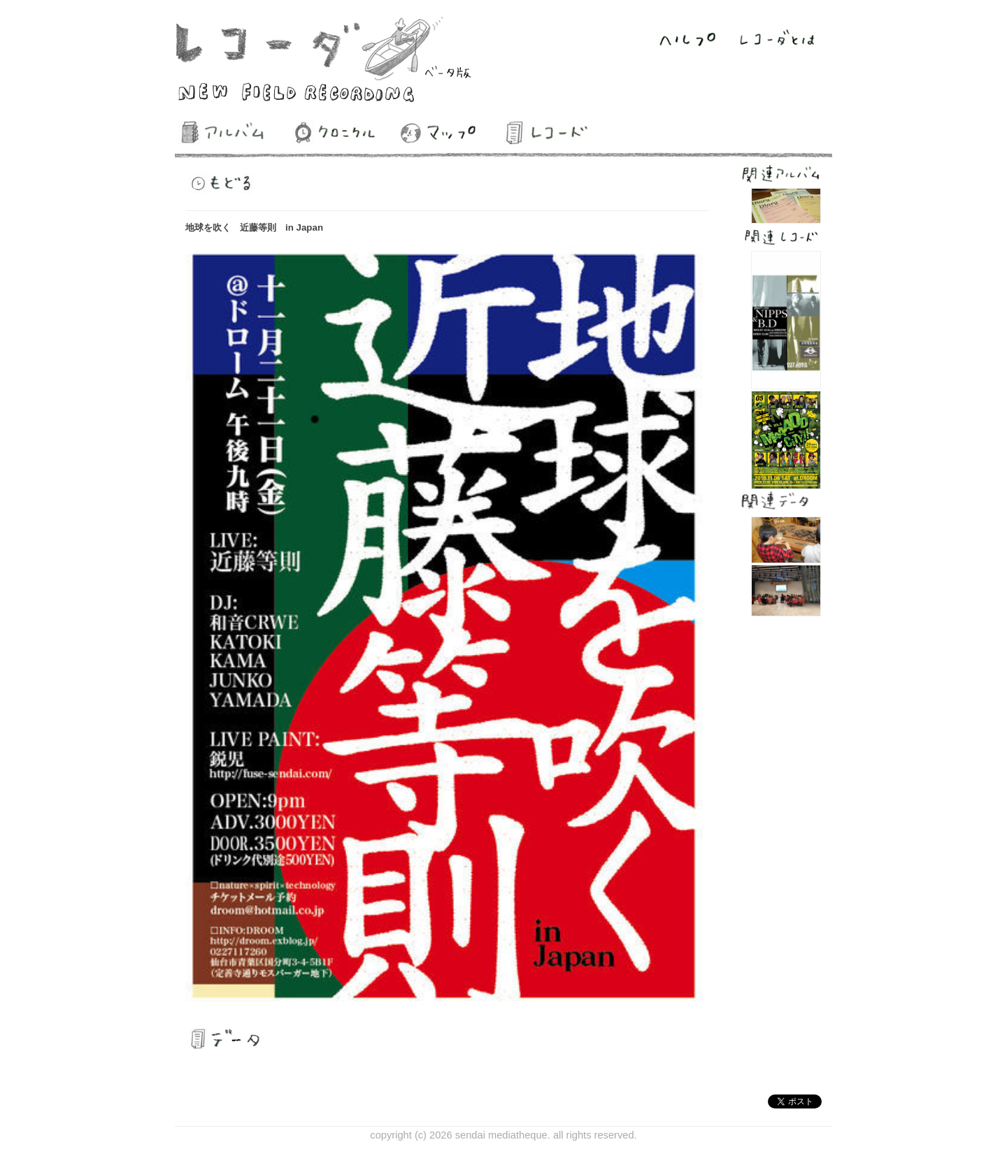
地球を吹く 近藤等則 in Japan (254, 227)
